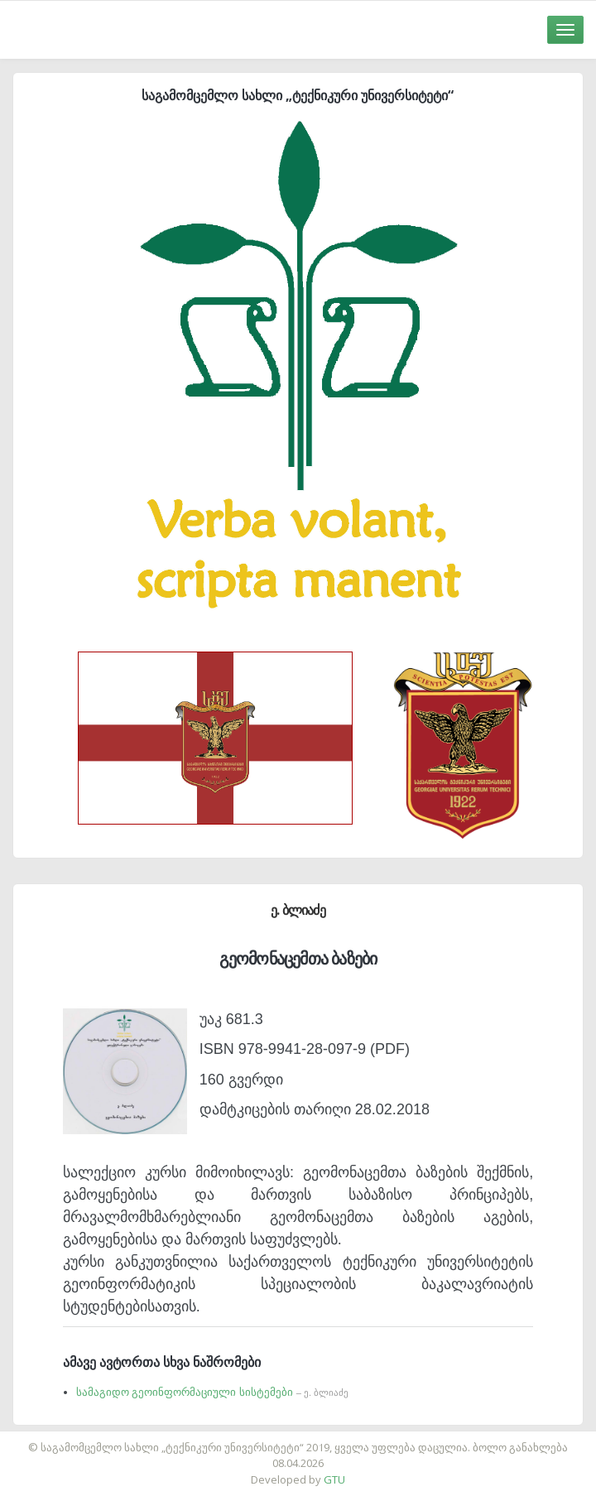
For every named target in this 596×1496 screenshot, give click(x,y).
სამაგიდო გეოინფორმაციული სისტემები (212, 1392)
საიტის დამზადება (347, 1438)
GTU (334, 1479)
